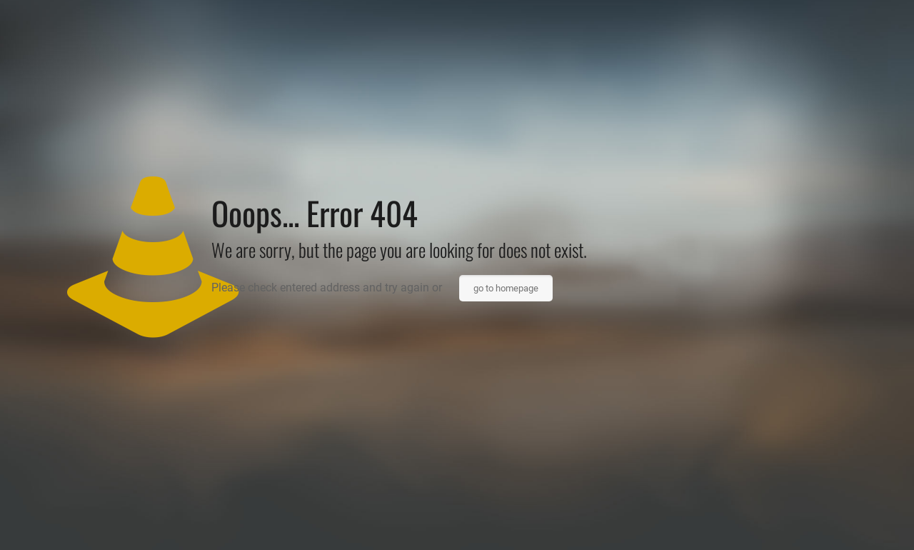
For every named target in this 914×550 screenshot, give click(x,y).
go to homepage (505, 288)
